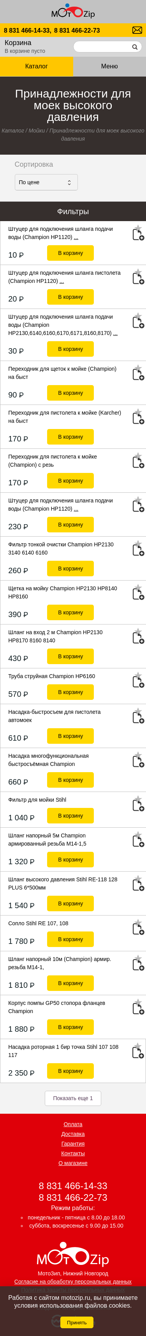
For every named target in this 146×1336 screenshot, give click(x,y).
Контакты (72, 1153)
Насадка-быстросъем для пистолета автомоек (54, 716)
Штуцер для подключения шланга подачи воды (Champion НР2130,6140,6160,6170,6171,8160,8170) (63, 325)
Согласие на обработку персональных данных (73, 1281)
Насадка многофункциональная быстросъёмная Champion (48, 760)
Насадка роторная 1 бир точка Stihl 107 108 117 (63, 1051)
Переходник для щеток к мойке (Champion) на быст (62, 373)
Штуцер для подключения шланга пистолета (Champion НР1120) (64, 277)
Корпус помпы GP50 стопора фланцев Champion (56, 1007)
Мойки (37, 130)
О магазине (72, 1163)
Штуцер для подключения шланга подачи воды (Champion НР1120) (60, 233)
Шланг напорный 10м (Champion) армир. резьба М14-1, (59, 963)
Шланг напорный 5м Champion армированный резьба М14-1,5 (47, 839)
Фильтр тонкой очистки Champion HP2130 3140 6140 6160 (61, 548)
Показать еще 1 (73, 1098)
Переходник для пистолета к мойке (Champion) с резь (52, 460)
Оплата (72, 1124)
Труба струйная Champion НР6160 (51, 676)
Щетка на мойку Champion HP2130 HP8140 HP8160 (62, 592)
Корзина (18, 43)
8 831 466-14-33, (27, 30)
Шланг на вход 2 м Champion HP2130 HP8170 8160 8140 (55, 636)
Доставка (72, 1134)
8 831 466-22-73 (77, 30)
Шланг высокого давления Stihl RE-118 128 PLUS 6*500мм (62, 883)
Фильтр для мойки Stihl (37, 800)
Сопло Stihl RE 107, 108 (38, 923)
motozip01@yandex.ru (137, 30)
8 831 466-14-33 (73, 1186)
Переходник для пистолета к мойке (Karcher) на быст (64, 417)
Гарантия (73, 1144)
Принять (77, 1323)
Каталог (36, 66)
